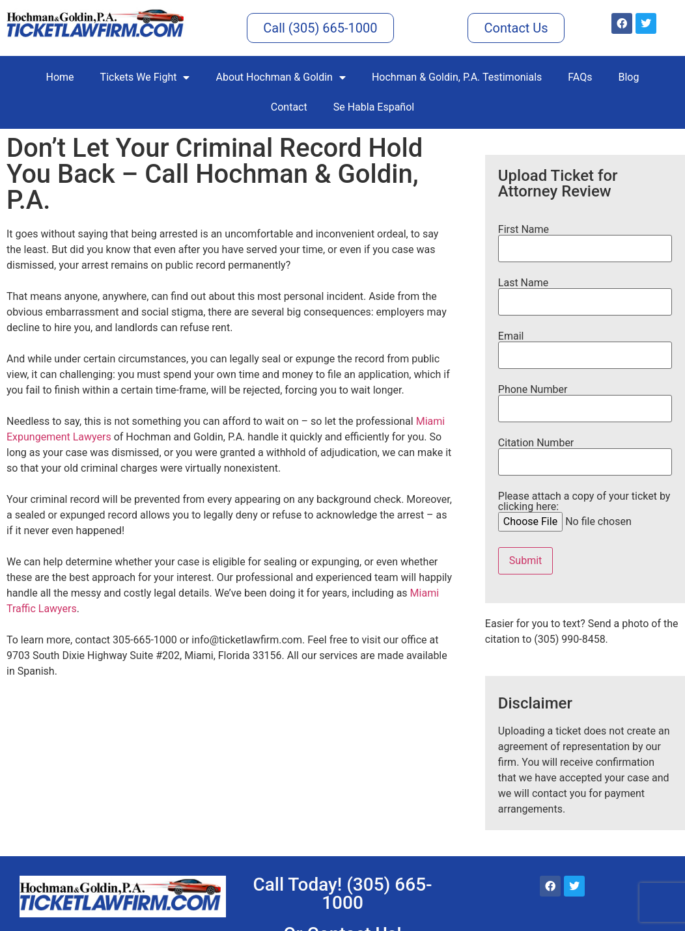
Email (585, 346)
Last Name (585, 293)
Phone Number (585, 399)
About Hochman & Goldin (280, 77)
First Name (585, 239)
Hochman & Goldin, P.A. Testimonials (457, 77)
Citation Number (585, 453)
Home (60, 77)
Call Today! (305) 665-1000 (342, 893)
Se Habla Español (374, 107)
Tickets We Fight (145, 77)
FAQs (580, 77)
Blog (628, 77)
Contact (289, 107)
